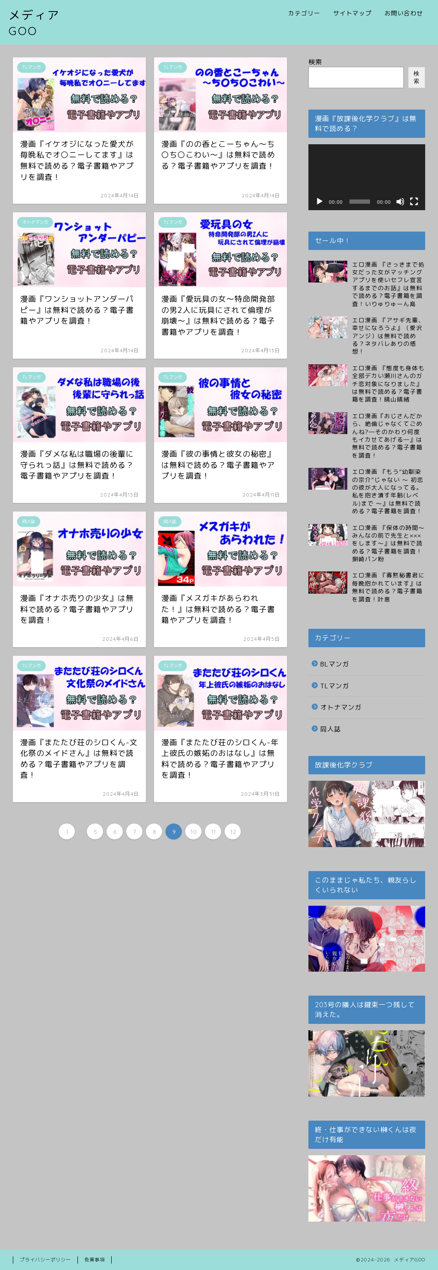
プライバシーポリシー (45, 1259)
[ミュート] (400, 201)
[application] (366, 177)
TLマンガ (334, 685)
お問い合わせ (404, 13)
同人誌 (330, 729)
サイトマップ (352, 13)
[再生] (319, 201)
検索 (315, 61)
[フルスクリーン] (414, 201)
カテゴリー (304, 13)
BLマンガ (334, 664)
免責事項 (94, 1259)
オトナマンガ (340, 707)
